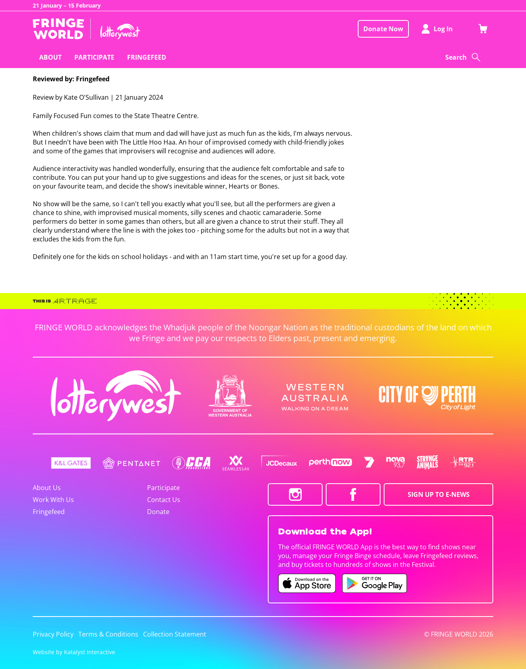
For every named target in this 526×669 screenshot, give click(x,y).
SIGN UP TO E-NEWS (439, 494)
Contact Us (163, 499)
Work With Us (53, 499)
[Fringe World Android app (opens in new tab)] (374, 583)
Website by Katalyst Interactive (74, 652)
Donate (158, 511)
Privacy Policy (53, 634)
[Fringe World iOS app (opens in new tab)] (307, 583)
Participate (163, 487)
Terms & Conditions (108, 634)
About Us (47, 487)
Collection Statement (174, 634)
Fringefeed (49, 511)
